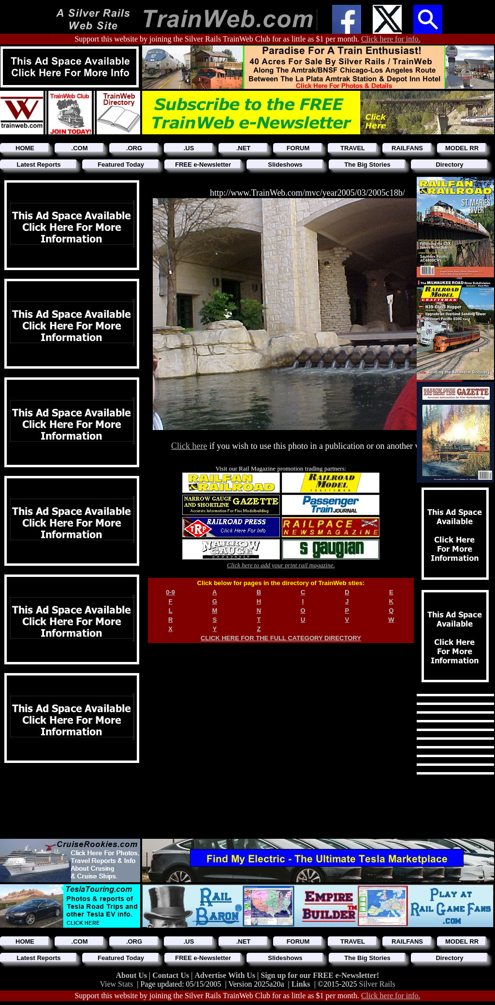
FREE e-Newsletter (203, 164)
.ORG (134, 148)
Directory (449, 164)
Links (300, 984)
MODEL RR (462, 148)
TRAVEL (352, 148)
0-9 (170, 592)
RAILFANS (407, 148)
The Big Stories (367, 164)
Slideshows (285, 164)
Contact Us (171, 975)
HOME (24, 148)
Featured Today (121, 164)
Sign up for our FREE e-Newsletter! (320, 975)
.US (189, 148)
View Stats (116, 984)
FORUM (298, 148)
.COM (80, 148)
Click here (189, 446)
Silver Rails (377, 984)
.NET (243, 148)
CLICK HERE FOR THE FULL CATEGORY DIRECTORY (281, 638)
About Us (132, 975)
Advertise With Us (225, 975)
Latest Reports (38, 164)
